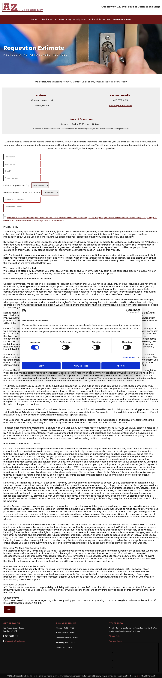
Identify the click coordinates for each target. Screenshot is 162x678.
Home (35, 19)
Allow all (121, 365)
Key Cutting (65, 19)
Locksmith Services (49, 19)
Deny (41, 365)
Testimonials (94, 19)
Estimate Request (120, 19)
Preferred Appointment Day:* (17, 185)
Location (106, 19)
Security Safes (79, 19)
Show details (128, 357)
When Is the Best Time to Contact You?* (22, 192)
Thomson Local (115, 640)
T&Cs (138, 675)
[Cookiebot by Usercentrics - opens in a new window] (128, 311)
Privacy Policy (115, 635)
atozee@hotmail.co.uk (120, 105)
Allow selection (81, 365)
